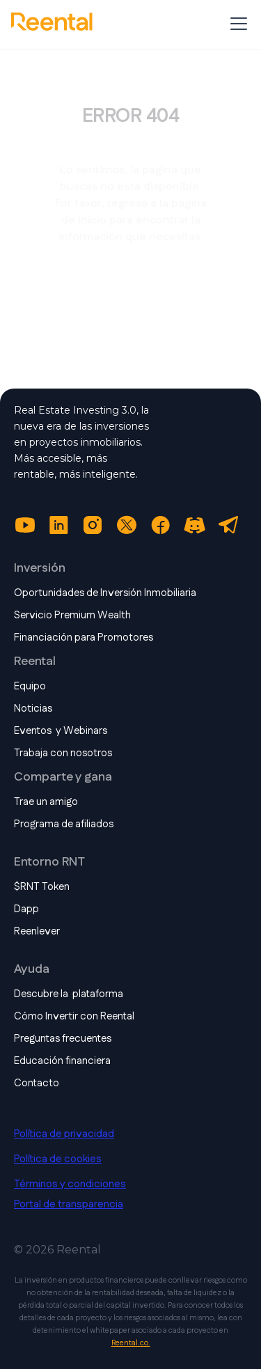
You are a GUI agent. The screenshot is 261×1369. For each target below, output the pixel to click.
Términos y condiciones (70, 1184)
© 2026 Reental (57, 1249)
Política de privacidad (64, 1134)
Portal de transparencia (68, 1204)
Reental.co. (130, 1343)
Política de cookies (58, 1159)
